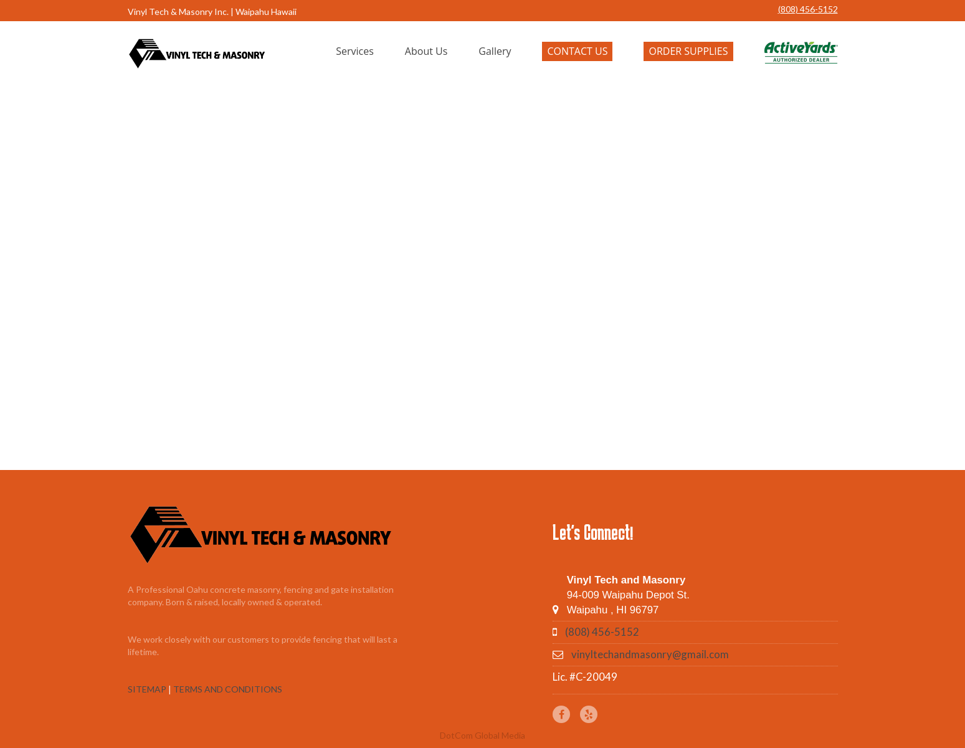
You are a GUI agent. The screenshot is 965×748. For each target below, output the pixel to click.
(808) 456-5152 (808, 9)
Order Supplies (688, 51)
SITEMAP (147, 689)
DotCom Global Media (482, 735)
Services (355, 51)
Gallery (494, 51)
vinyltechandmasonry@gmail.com (650, 654)
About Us (426, 51)
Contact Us (577, 51)
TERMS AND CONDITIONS (227, 689)
